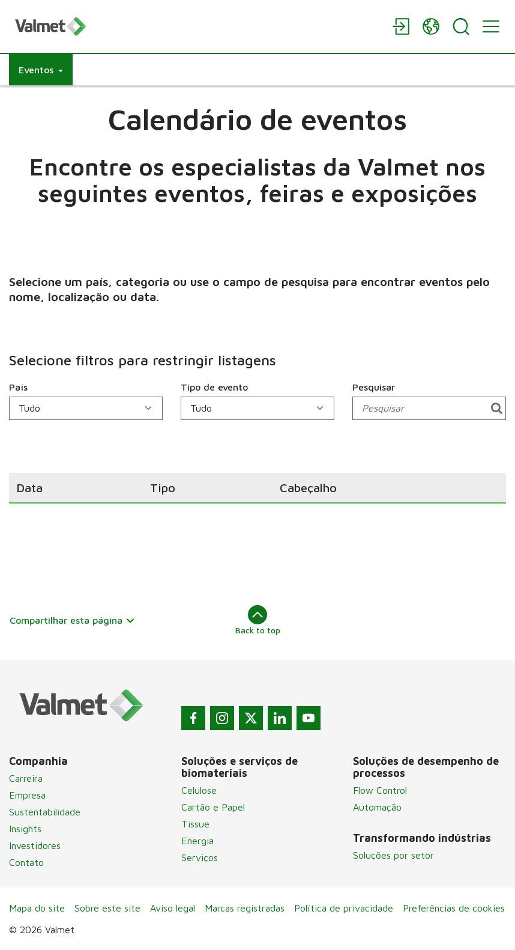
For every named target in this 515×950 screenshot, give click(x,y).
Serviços (199, 857)
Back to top (257, 620)
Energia (197, 840)
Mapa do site (37, 908)
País (18, 387)
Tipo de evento (214, 387)
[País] (86, 408)
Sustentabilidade (44, 811)
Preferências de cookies (454, 908)
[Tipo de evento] (257, 408)
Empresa (27, 795)
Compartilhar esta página (72, 620)
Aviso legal (172, 908)
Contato (26, 862)
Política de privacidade (343, 908)
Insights (25, 828)
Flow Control (380, 790)
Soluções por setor (393, 855)
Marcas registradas (245, 908)
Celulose (199, 790)
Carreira (26, 778)
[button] (41, 70)
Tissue (195, 823)
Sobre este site (107, 908)
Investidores (35, 845)
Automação (377, 807)
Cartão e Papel (213, 807)
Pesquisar (373, 387)
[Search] (461, 26)
